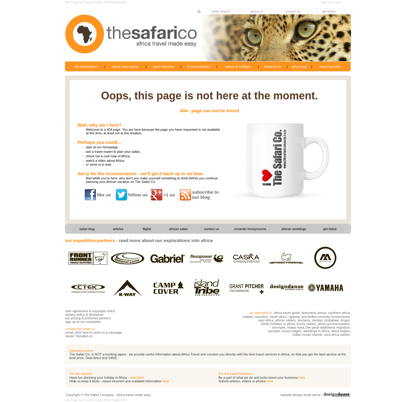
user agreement (76, 311)
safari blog (87, 229)
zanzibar (274, 331)
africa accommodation (334, 324)
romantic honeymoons (250, 229)
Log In (338, 2)
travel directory (163, 66)
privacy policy (75, 314)
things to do (272, 66)
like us (104, 194)
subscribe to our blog (205, 195)
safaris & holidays (237, 66)
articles (118, 229)
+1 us (169, 194)
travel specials (329, 66)
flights (147, 229)
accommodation (199, 66)
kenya (322, 313)
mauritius (261, 316)
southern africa (339, 313)
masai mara (295, 327)
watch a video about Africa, (105, 160)
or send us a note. (99, 164)
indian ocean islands (307, 334)
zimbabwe (331, 320)
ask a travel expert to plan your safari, (113, 151)
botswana (309, 313)
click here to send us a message (98, 332)
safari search (220, 11)
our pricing (72, 318)
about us (256, 11)
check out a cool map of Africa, (108, 156)
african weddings (294, 229)
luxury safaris (306, 324)
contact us (292, 11)
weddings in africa (316, 331)
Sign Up (326, 2)
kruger (345, 320)
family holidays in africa (278, 324)
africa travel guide (126, 66)
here (302, 377)
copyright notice (103, 311)
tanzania (303, 320)
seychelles (308, 316)
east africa (266, 320)
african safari (178, 229)
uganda (293, 316)
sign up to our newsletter (83, 322)
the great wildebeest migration (328, 327)
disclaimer (96, 314)
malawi (248, 316)
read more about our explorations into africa (166, 240)
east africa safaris (337, 334)
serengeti (278, 327)
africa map (299, 66)
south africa (278, 316)
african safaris (285, 320)
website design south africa (300, 395)
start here (137, 377)
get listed (328, 11)
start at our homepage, (102, 147)
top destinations (86, 66)
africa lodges (340, 331)
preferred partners (98, 318)
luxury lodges (291, 331)
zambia (316, 320)
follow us (138, 194)
